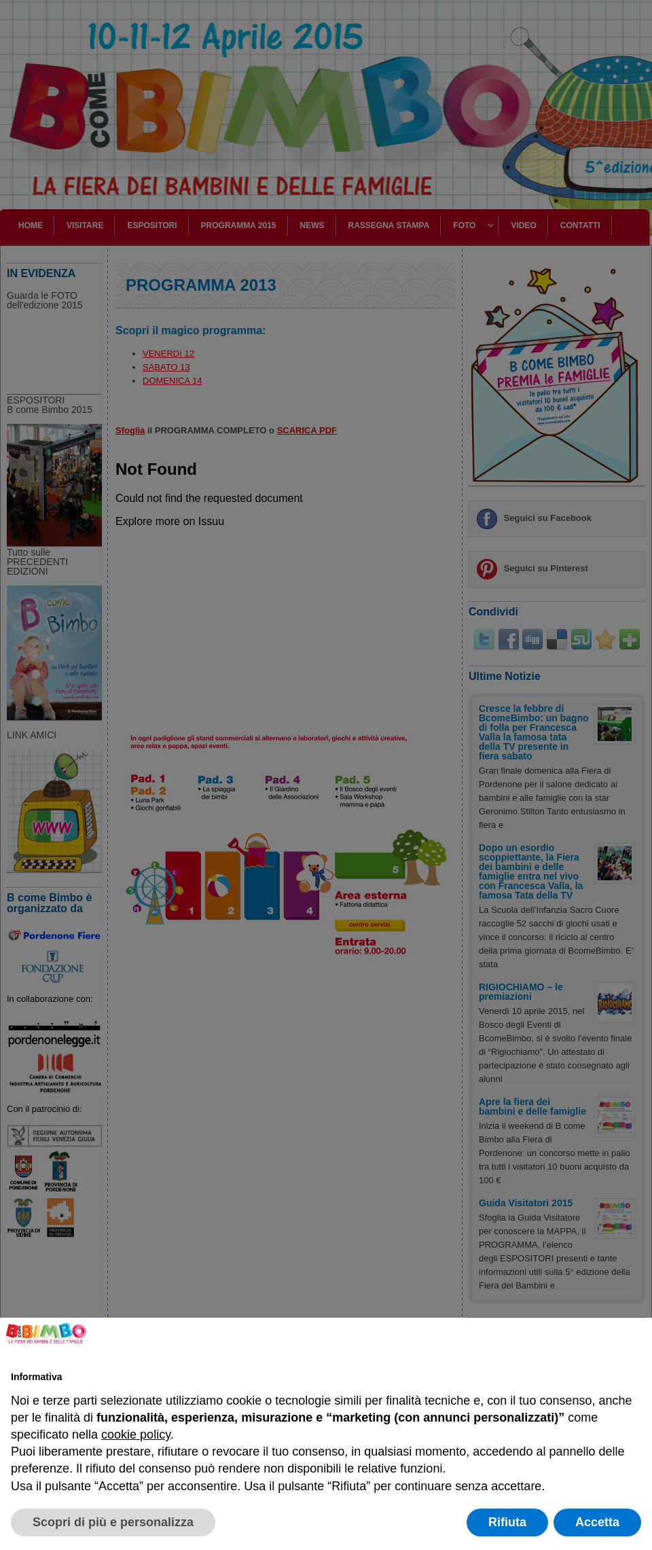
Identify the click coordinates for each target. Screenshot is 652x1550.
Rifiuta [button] (507, 1522)
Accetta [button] (597, 1522)
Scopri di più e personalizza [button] (113, 1522)
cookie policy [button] (135, 1434)
